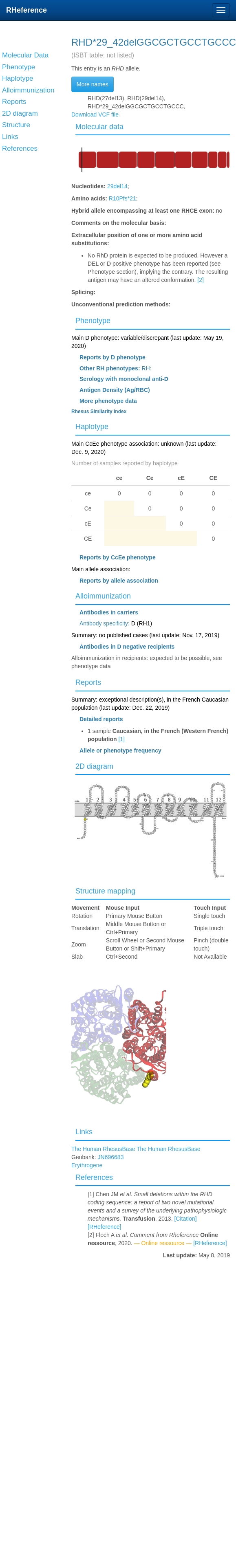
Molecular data (99, 127)
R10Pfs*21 (122, 198)
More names (92, 84)
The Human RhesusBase (104, 1149)
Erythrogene (86, 1165)
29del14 (117, 186)
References (94, 1177)
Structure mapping (105, 891)
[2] (200, 280)
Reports (88, 682)
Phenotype (92, 321)
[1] (121, 739)
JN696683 (111, 1157)
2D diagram (94, 766)
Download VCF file (95, 114)
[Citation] (185, 1218)
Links (84, 1132)
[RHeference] (104, 1227)
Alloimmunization (103, 596)
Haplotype (91, 427)
